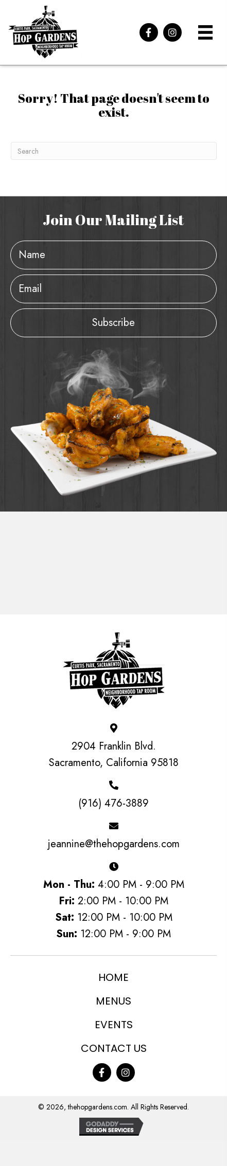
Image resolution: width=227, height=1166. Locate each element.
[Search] (114, 151)
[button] (148, 32)
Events (114, 1024)
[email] (113, 289)
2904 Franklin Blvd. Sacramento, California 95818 (114, 754)
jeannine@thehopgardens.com (114, 843)
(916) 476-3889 (113, 803)
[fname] (113, 255)
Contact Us (114, 1048)
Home (113, 977)
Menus (113, 1001)
